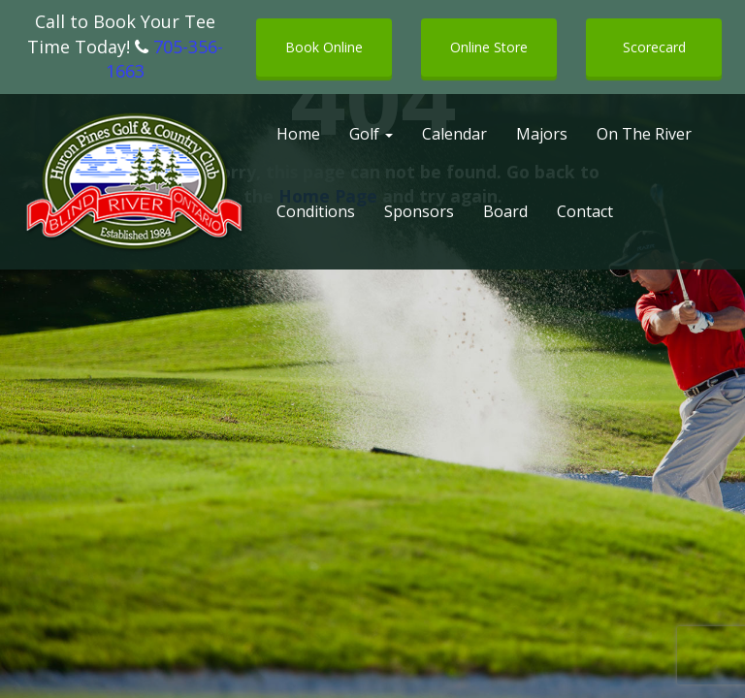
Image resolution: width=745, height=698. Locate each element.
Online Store (489, 47)
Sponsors (419, 211)
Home (298, 133)
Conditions (315, 211)
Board (505, 211)
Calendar (454, 133)
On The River (644, 133)
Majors (541, 133)
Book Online (324, 47)
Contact (585, 211)
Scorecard (654, 47)
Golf (371, 133)
